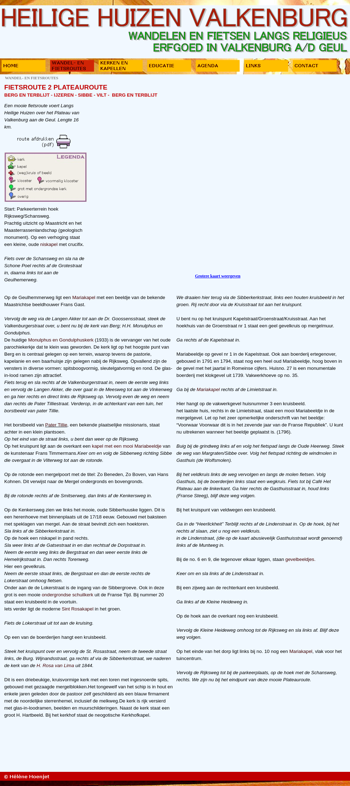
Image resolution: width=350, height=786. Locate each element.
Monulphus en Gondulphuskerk (61, 340)
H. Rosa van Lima (55, 665)
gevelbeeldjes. (301, 559)
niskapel (49, 244)
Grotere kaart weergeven (217, 276)
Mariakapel (84, 297)
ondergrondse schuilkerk (67, 594)
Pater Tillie (56, 425)
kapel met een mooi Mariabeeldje (126, 446)
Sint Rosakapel (78, 609)
